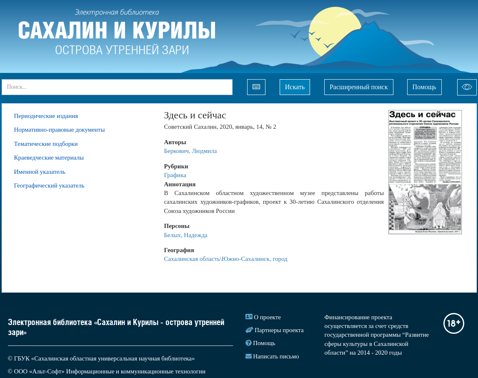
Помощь (424, 86)
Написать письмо (276, 356)
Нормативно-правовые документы (59, 129)
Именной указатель (39, 171)
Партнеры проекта (279, 330)
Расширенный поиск (359, 86)
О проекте (267, 317)
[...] (117, 87)
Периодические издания (46, 116)
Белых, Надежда (186, 235)
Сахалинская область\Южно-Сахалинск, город (226, 258)
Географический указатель (49, 185)
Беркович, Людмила (190, 151)
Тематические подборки (46, 143)
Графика (175, 175)
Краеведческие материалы (49, 157)
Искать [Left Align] (295, 86)
